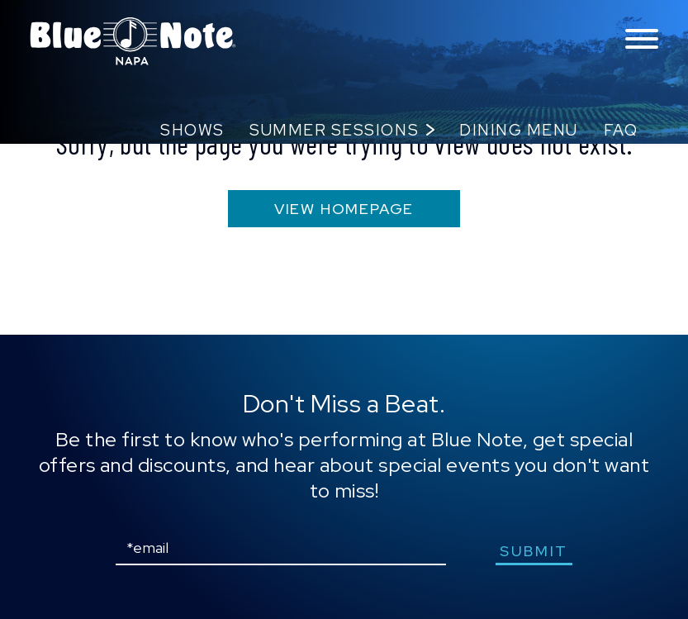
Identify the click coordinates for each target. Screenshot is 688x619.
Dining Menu (518, 130)
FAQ (621, 130)
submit (534, 550)
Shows (192, 130)
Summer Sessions (334, 130)
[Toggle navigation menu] (642, 40)
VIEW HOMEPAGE (344, 208)
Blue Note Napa (133, 41)
